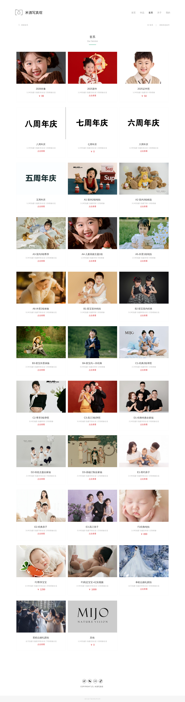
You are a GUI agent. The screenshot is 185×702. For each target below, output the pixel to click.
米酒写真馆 (100, 687)
